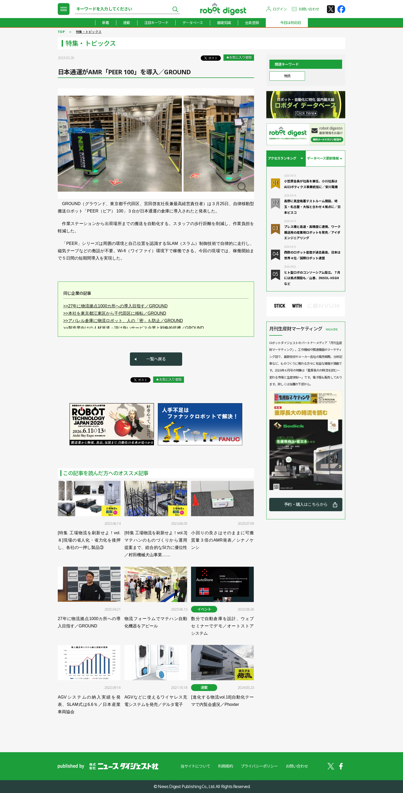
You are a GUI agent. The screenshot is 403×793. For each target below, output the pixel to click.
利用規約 (225, 766)
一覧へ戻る (156, 359)
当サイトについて (195, 766)
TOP (61, 32)
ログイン (280, 9)
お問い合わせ (308, 9)
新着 (105, 22)
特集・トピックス (88, 32)
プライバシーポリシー (259, 766)
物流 (287, 76)
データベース (192, 22)
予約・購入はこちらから (305, 504)
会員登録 (252, 22)
